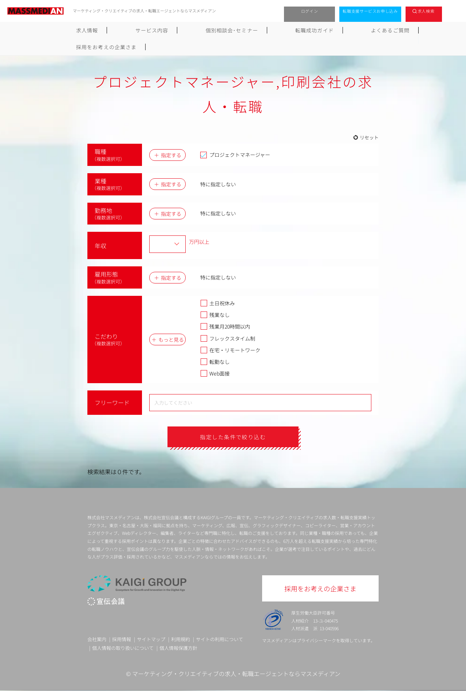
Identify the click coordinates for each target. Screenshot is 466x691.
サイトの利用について (219, 639)
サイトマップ (151, 639)
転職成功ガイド (251, 30)
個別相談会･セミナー (188, 30)
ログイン (309, 11)
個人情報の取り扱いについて (123, 647)
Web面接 (215, 373)
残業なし (215, 314)
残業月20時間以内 (225, 326)
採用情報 (121, 639)
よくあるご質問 (308, 30)
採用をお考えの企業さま (375, 30)
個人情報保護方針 (178, 647)
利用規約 (180, 639)
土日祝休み (217, 303)
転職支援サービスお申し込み (370, 11)
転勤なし (215, 361)
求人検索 (426, 11)
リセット (369, 137)
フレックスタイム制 (227, 338)
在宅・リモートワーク (230, 350)
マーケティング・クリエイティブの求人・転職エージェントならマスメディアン (236, 674)
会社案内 (96, 639)
